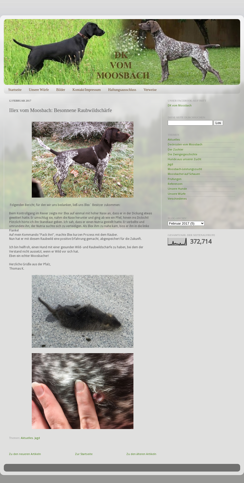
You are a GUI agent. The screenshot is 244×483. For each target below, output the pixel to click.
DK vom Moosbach (180, 105)
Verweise (150, 90)
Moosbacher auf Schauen (184, 174)
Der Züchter (175, 149)
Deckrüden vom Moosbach (185, 144)
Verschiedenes (177, 198)
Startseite (15, 90)
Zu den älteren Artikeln (141, 454)
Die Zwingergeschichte (182, 154)
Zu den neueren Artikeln (25, 454)
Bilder (60, 90)
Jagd (37, 438)
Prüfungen (174, 179)
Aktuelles (27, 438)
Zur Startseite (84, 454)
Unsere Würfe (39, 90)
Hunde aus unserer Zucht (184, 159)
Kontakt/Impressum (86, 90)
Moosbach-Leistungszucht (185, 169)
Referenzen (175, 184)
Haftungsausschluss (122, 90)
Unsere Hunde (177, 188)
